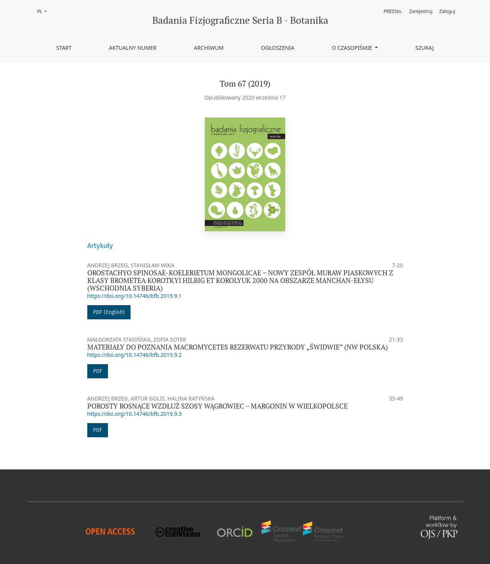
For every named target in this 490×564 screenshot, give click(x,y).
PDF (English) (109, 312)
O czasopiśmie (353, 47)
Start (64, 47)
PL (44, 11)
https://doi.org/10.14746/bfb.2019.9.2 (134, 354)
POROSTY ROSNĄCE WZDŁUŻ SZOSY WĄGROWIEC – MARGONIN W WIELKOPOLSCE (217, 406)
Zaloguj (447, 11)
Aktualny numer (133, 47)
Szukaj (424, 47)
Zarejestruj (421, 11)
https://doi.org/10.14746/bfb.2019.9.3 (134, 413)
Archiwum (209, 47)
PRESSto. (393, 11)
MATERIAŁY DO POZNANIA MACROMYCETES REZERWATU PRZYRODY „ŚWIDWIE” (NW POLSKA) (237, 347)
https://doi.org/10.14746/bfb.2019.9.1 (134, 295)
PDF (97, 371)
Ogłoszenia (277, 47)
